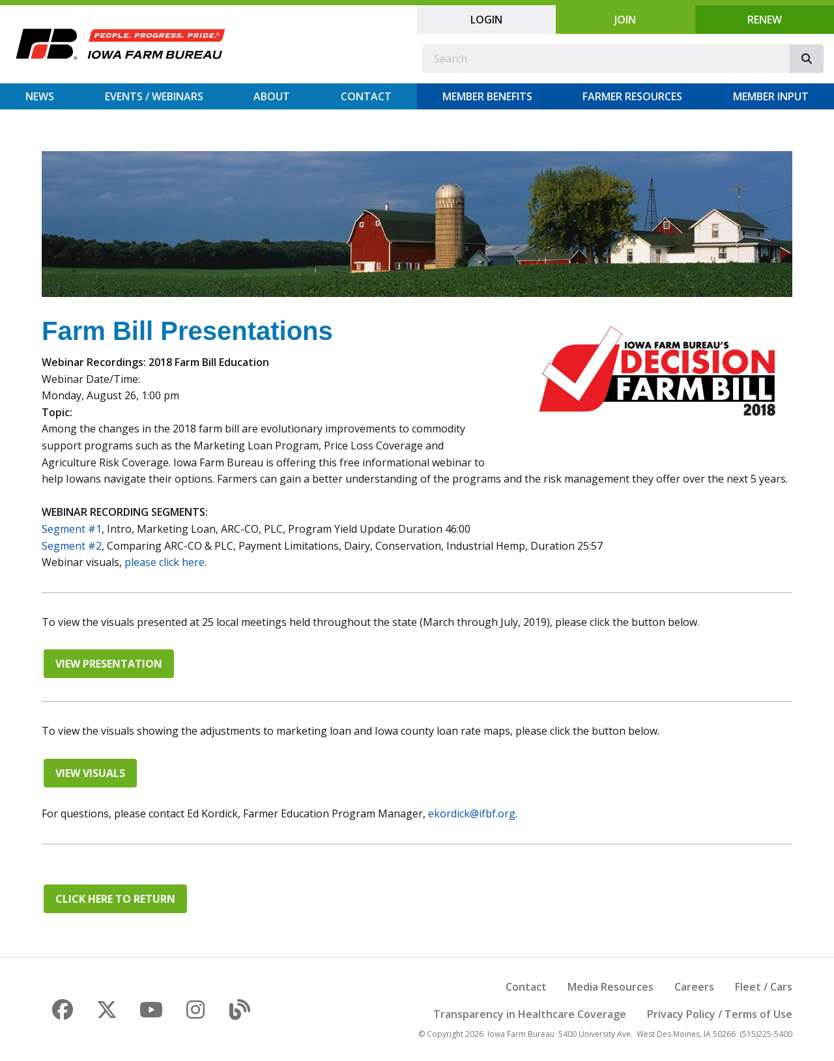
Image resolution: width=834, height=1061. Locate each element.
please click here (164, 562)
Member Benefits (487, 96)
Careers (694, 987)
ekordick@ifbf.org (471, 813)
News (39, 96)
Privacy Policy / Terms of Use (719, 1014)
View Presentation (108, 664)
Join (625, 19)
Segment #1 (72, 529)
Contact (366, 96)
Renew (764, 19)
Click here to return (115, 899)
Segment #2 (72, 546)
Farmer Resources (632, 96)
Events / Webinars (154, 96)
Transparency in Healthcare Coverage (529, 1014)
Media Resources (611, 987)
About (271, 96)
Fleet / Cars (763, 987)
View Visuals (90, 773)
